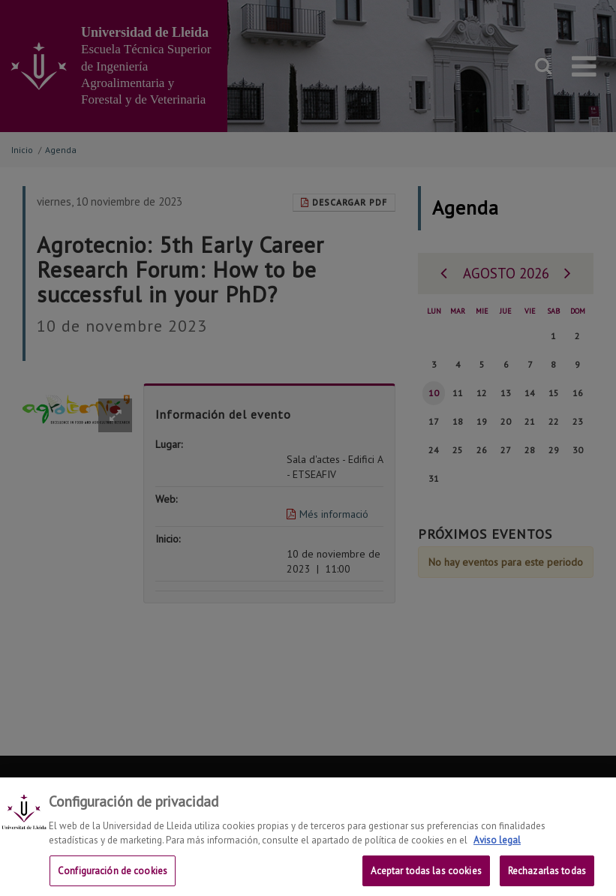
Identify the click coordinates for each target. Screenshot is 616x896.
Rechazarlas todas (547, 879)
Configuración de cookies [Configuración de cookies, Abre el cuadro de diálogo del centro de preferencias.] (112, 879)
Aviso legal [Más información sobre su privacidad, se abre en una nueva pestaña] (497, 849)
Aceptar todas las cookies (426, 879)
